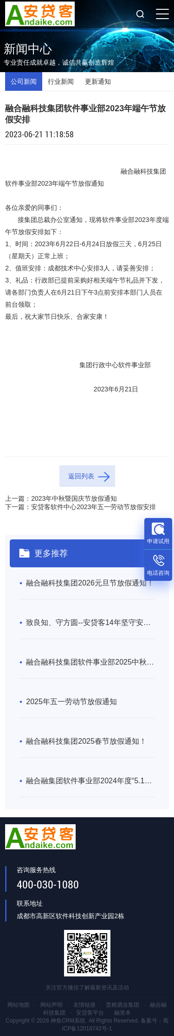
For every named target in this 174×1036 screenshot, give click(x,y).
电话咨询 (158, 573)
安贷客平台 (90, 1012)
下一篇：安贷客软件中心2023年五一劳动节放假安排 (80, 507)
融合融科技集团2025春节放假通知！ (86, 741)
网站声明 (51, 1005)
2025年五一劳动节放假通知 (71, 702)
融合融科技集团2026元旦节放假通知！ (90, 583)
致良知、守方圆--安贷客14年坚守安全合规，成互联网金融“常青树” (90, 622)
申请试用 (158, 541)
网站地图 (18, 1005)
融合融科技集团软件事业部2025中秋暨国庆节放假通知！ (90, 662)
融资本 (122, 1012)
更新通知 (98, 81)
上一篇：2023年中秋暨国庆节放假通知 (61, 498)
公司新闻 (24, 81)
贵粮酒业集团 (122, 1005)
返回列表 (81, 476)
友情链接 (84, 1005)
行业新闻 (61, 81)
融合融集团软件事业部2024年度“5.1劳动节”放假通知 (90, 781)
